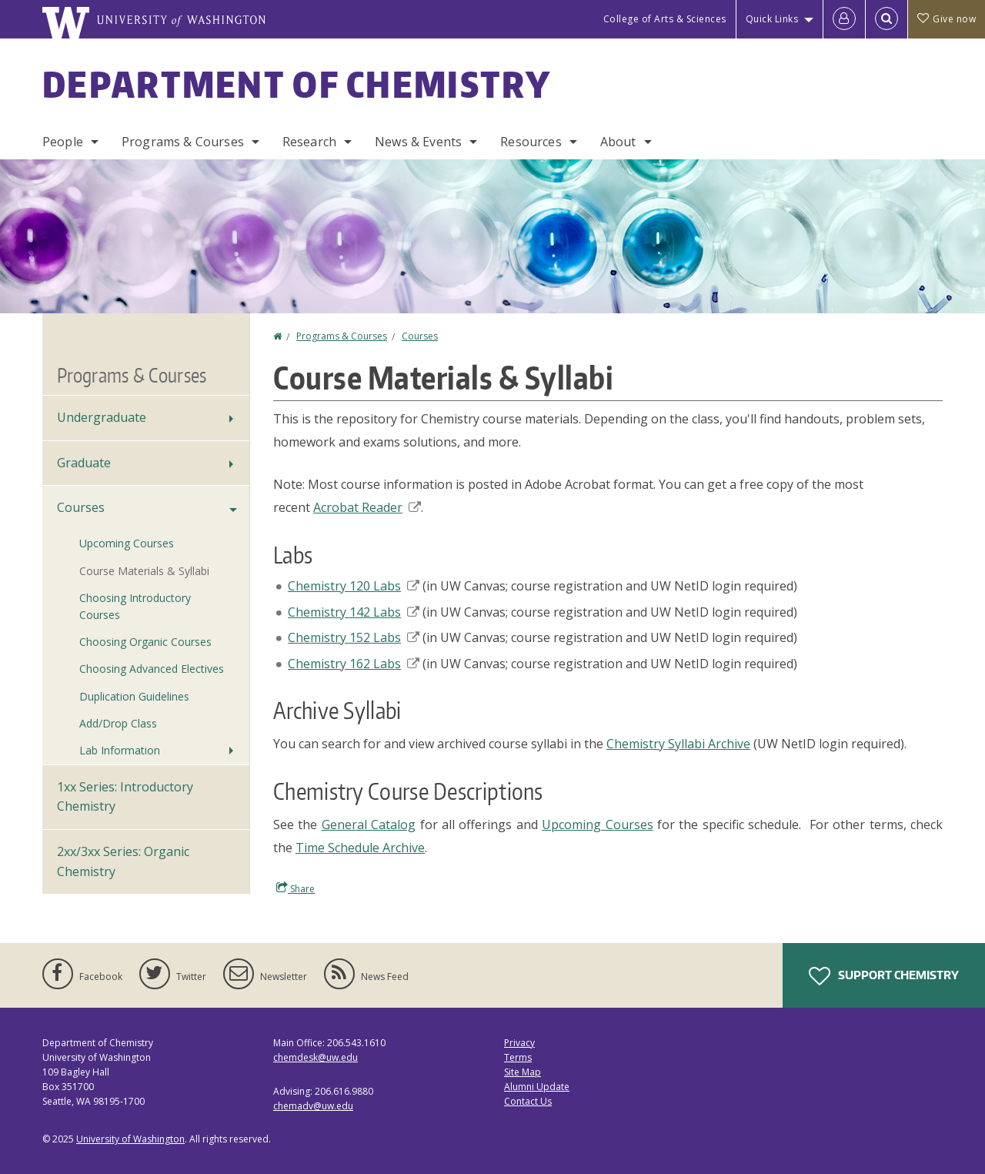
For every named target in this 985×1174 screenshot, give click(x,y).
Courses (420, 336)
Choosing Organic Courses (145, 641)
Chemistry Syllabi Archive (678, 743)
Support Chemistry (884, 976)
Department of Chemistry (296, 84)
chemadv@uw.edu (313, 1105)
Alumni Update (536, 1086)
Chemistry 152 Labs (353, 637)
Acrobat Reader (367, 507)
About (618, 141)
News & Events (418, 141)
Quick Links (772, 18)
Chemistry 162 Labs (353, 663)
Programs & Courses (183, 141)
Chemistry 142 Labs (353, 612)
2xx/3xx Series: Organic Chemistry (123, 861)
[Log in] (844, 19)
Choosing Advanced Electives (151, 668)
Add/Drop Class (118, 723)
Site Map (522, 1072)
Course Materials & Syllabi (144, 571)
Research (309, 141)
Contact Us (528, 1101)
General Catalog (369, 824)
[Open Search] (886, 19)
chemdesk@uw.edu (315, 1057)
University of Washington (130, 1139)
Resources (530, 141)
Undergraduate (101, 417)
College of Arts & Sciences (664, 18)
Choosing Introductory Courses (135, 606)
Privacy (519, 1042)
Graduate (84, 462)
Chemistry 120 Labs (353, 585)
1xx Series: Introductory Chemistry (125, 796)
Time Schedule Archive (360, 847)
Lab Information (119, 750)
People (62, 141)
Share (295, 888)
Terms (518, 1057)
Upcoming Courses (597, 824)
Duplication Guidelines (134, 696)
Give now (946, 18)
